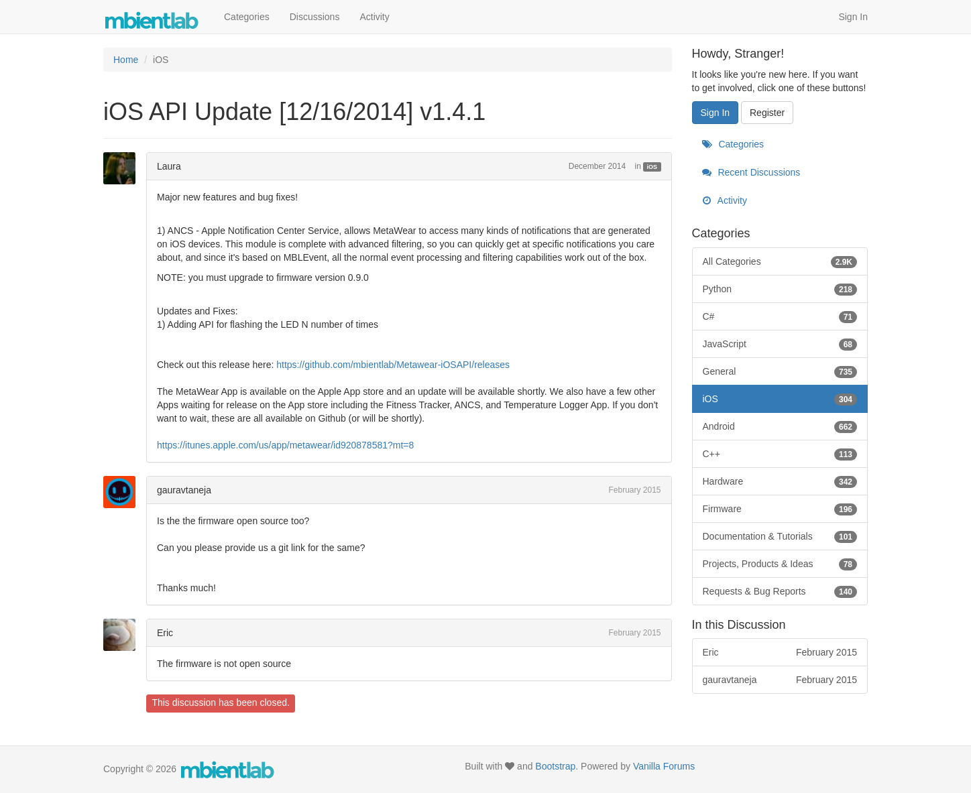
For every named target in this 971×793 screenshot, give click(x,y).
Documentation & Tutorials (780, 536)
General (780, 371)
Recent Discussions (751, 172)
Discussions (315, 16)
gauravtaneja (184, 490)
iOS (652, 167)
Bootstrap (555, 766)
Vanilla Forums (664, 766)
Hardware (780, 481)
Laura (169, 166)
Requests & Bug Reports (780, 591)
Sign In (853, 16)
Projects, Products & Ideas (780, 563)
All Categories (780, 261)
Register (767, 112)
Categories (247, 16)
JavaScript (780, 344)
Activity (374, 16)
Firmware (780, 508)
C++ (780, 454)
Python (780, 289)
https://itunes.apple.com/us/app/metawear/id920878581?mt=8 (285, 445)
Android (780, 426)
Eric (165, 632)
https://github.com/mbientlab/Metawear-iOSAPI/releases (393, 364)
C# (780, 316)
